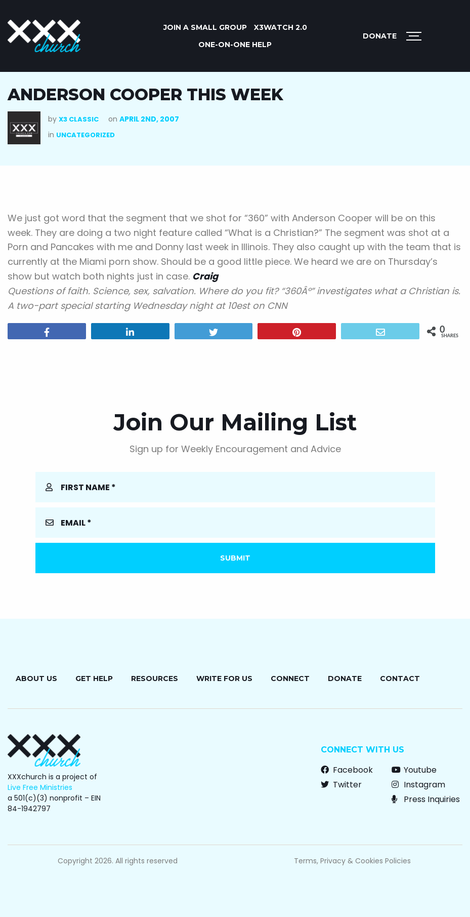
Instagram (418, 784)
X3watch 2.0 (280, 27)
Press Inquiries (426, 799)
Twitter (341, 784)
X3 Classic (79, 119)
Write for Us (224, 678)
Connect (290, 678)
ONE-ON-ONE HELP (235, 44)
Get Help (94, 678)
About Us (36, 678)
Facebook (347, 770)
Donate (380, 36)
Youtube (414, 770)
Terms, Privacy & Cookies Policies (352, 861)
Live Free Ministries (40, 787)
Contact (400, 678)
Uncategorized (85, 135)
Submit (235, 558)
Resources (154, 678)
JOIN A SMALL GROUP (205, 27)
